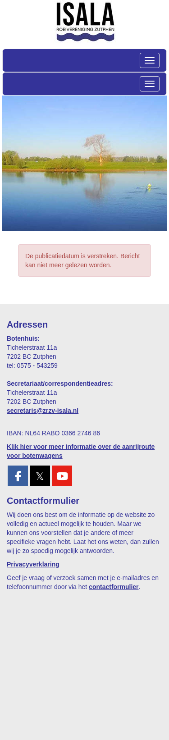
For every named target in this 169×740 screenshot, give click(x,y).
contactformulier (113, 586)
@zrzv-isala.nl (42, 410)
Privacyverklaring (33, 564)
